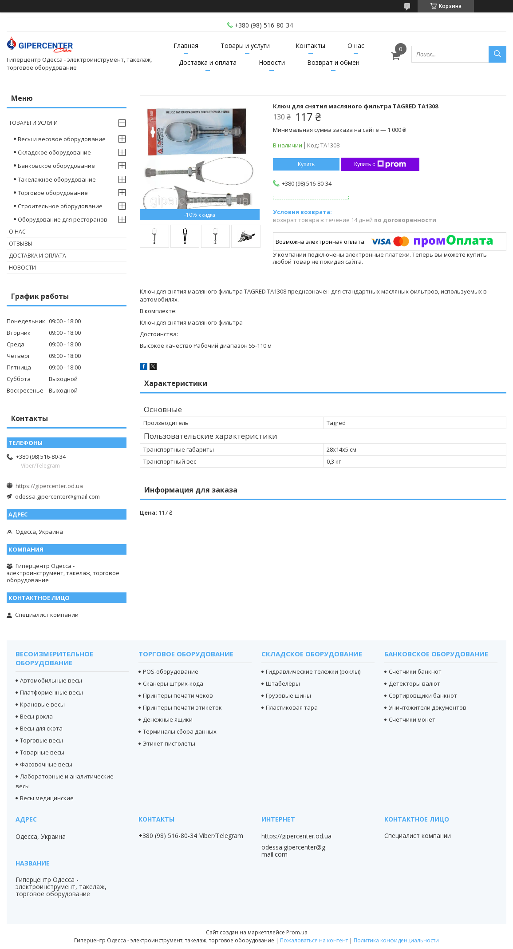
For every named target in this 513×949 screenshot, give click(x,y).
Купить (306, 164)
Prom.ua (297, 932)
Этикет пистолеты (169, 743)
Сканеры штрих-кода (173, 683)
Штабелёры (283, 683)
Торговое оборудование (53, 193)
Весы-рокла (36, 716)
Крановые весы (42, 704)
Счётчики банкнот (415, 671)
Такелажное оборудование (57, 179)
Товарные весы (42, 752)
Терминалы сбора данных (180, 731)
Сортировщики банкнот (423, 695)
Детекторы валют (414, 683)
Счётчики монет (412, 719)
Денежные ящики (168, 719)
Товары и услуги (245, 45)
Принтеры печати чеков (178, 695)
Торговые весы (41, 740)
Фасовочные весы (46, 764)
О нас (355, 45)
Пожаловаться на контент (314, 940)
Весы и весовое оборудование (62, 139)
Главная (186, 45)
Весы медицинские (47, 798)
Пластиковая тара (292, 707)
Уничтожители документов (427, 707)
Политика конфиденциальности (396, 940)
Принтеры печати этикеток (182, 707)
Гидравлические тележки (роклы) (313, 671)
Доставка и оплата (208, 62)
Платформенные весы (51, 692)
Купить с (380, 164)
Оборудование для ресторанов (62, 219)
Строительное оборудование (60, 206)
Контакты (310, 45)
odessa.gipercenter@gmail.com (57, 496)
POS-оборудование (170, 671)
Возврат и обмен (333, 62)
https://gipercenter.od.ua (49, 485)
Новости (272, 62)
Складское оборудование (54, 152)
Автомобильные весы (51, 680)
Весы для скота (41, 728)
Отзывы (20, 243)
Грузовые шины (288, 695)
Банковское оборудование (56, 166)
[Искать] (497, 54)
